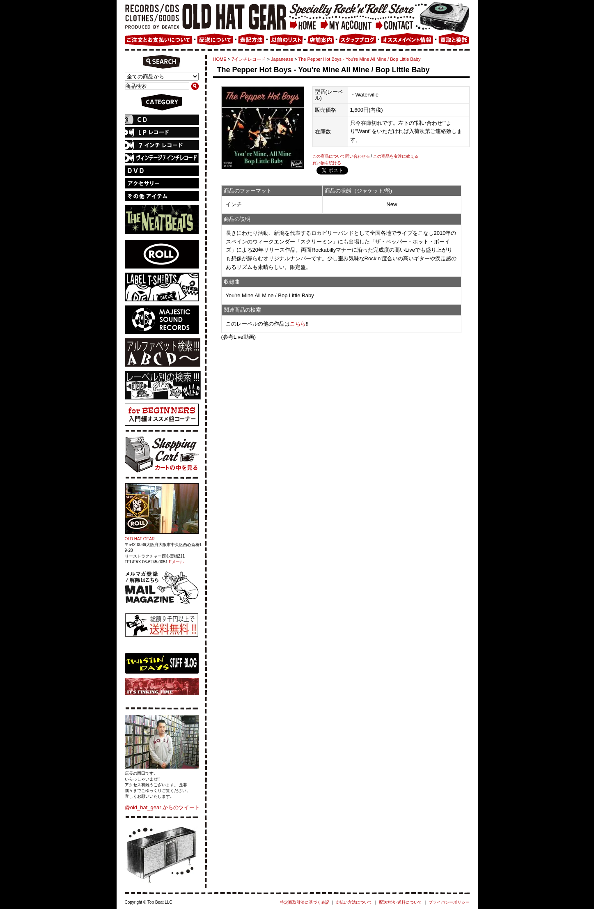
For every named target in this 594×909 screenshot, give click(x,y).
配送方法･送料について (400, 902)
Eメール (176, 562)
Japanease (282, 59)
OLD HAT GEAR (140, 539)
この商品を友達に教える (395, 156)
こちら (298, 324)
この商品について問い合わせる (341, 156)
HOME (220, 59)
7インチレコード (249, 59)
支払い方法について (353, 902)
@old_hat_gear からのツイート (162, 807)
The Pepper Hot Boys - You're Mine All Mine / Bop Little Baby (359, 59)
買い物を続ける (326, 163)
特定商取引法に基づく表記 (304, 902)
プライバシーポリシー (449, 902)
